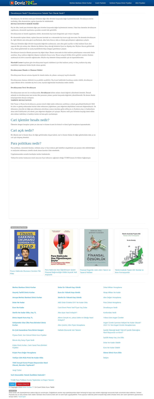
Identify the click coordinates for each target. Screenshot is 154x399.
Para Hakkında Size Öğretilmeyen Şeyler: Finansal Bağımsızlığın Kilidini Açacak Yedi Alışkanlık (61, 252)
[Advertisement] (54, 190)
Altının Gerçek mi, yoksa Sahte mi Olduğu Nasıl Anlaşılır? (75, 319)
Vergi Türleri (16, 370)
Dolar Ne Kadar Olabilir (112, 343)
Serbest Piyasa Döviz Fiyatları (121, 3)
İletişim (106, 358)
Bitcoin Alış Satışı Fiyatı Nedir (23, 340)
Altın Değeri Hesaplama (112, 297)
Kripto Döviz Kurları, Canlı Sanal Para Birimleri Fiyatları (29, 346)
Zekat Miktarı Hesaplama (112, 287)
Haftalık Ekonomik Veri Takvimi (69, 330)
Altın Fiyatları (140, 3)
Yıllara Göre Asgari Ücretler (113, 318)
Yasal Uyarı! (22, 397)
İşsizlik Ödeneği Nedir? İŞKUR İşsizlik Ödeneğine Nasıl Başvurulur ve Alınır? (121, 331)
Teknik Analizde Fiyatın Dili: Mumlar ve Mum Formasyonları (129, 251)
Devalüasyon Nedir (110, 308)
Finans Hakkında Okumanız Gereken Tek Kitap (25, 251)
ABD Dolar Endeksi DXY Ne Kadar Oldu (73, 302)
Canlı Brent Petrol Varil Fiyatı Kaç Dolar (72, 308)
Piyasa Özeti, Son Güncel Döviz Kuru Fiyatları (29, 335)
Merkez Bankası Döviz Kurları (81, 3)
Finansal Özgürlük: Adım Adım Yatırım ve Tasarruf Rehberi (95, 251)
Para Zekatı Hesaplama (112, 302)
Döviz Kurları (27, 387)
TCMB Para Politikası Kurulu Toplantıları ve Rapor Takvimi (32, 380)
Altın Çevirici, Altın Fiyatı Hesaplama (71, 325)
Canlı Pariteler (100, 3)
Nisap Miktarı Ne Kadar (112, 292)
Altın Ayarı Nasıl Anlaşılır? (67, 313)
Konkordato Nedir (109, 313)
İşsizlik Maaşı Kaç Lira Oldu (113, 338)
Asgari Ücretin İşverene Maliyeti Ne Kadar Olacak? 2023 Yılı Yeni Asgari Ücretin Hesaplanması (122, 324)
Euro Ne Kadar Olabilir (111, 348)
